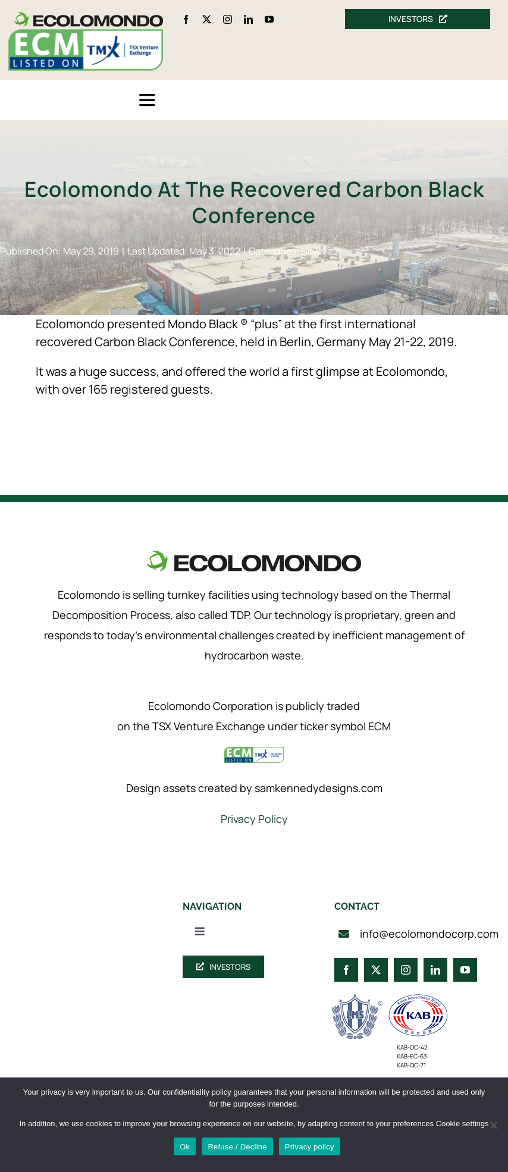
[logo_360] (88, 17)
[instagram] (227, 19)
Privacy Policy (254, 819)
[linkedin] (248, 19)
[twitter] (206, 19)
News (313, 250)
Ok (185, 1146)
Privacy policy (309, 1146)
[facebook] (185, 19)
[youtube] (269, 19)
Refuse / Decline (237, 1146)
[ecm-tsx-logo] (85, 35)
